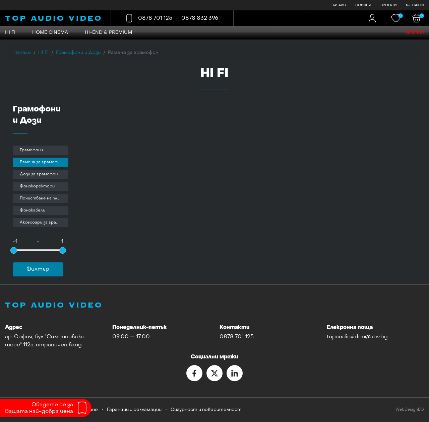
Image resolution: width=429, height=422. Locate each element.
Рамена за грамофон (41, 163)
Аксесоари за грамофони (44, 223)
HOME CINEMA (50, 32)
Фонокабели (32, 211)
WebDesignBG (409, 410)
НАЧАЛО (338, 5)
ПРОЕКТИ (388, 5)
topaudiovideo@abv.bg (357, 337)
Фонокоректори (37, 187)
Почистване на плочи (42, 199)
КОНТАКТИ (415, 5)
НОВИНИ (363, 5)
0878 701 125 (156, 18)
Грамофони (31, 151)
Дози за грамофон (39, 175)
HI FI (10, 32)
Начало (22, 53)
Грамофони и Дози (78, 53)
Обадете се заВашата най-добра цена (39, 408)
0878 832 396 (200, 18)
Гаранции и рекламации (134, 410)
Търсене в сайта (278, 18)
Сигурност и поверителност (206, 410)
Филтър (37, 269)
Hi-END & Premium (108, 32)
